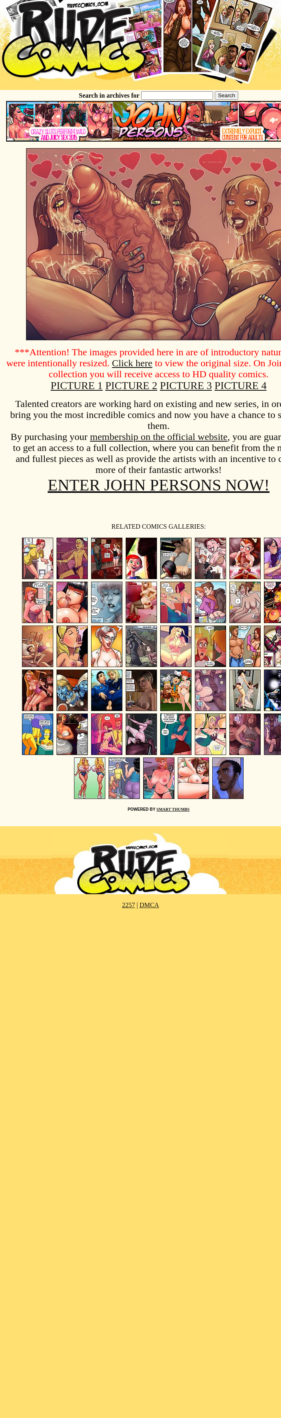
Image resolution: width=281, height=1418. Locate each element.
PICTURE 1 (77, 386)
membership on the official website (158, 436)
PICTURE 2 (131, 386)
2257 (128, 905)
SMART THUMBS (173, 809)
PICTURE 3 (186, 386)
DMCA (149, 905)
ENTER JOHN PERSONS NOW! (159, 485)
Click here (132, 363)
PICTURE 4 (241, 386)
